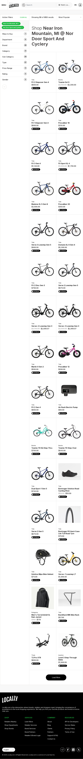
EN (75, 5)
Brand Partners (30, 732)
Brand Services (30, 728)
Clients (49, 728)
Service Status (70, 725)
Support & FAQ (52, 735)
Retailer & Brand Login (33, 735)
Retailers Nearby (10, 722)
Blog (49, 725)
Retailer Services (31, 725)
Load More (56, 677)
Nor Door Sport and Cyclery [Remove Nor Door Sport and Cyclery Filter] (13, 27)
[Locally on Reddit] (62, 749)
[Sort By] (70, 17)
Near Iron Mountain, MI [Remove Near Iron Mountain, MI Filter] (11, 23)
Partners (50, 732)
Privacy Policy (70, 728)
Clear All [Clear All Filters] (23, 17)
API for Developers (71, 722)
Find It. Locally (64, 5)
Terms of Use (69, 732)
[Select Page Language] (8, 750)
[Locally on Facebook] (68, 749)
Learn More (29, 722)
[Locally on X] (79, 749)
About (49, 722)
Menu (4, 5)
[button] (14, 34)
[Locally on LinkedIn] (73, 749)
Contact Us (51, 739)
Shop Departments (11, 725)
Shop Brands (9, 728)
